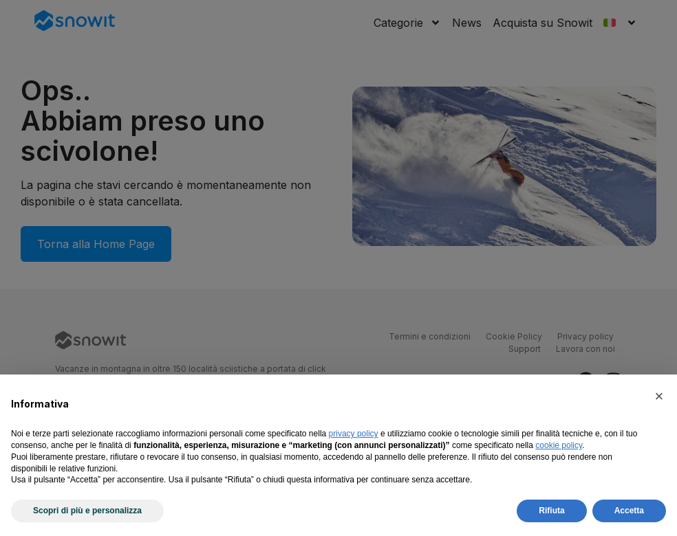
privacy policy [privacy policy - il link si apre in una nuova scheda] (353, 433)
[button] (659, 396)
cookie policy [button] (558, 445)
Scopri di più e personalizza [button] (87, 510)
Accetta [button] (629, 510)
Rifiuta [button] (551, 510)
